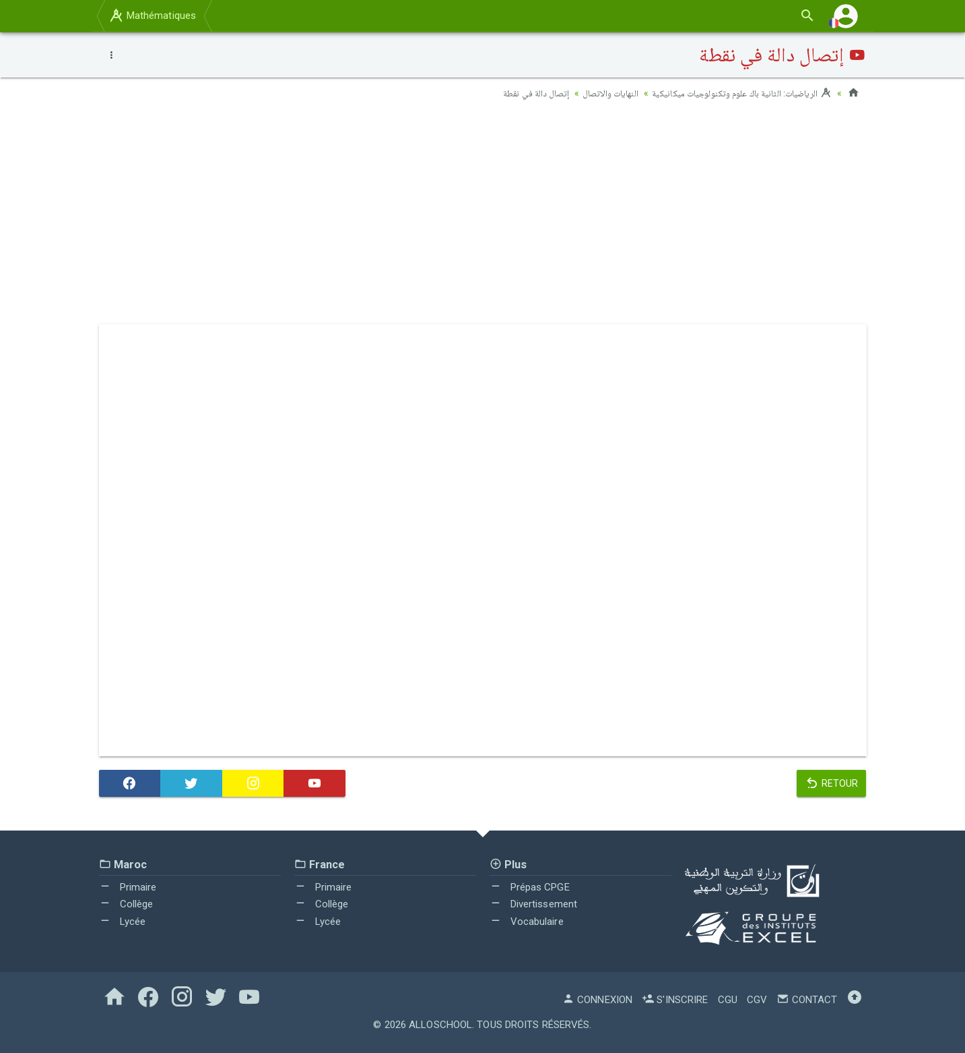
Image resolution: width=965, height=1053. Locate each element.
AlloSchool (440, 1025)
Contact (806, 1000)
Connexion (597, 1000)
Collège (126, 904)
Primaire (128, 886)
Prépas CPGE (530, 886)
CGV (757, 1000)
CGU (727, 1000)
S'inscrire (675, 1000)
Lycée (122, 921)
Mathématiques (152, 15)
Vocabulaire (527, 921)
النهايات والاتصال (601, 93)
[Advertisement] (483, 216)
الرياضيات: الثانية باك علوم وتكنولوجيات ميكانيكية (738, 93)
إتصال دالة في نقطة (524, 93)
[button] (846, 16)
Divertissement (534, 904)
